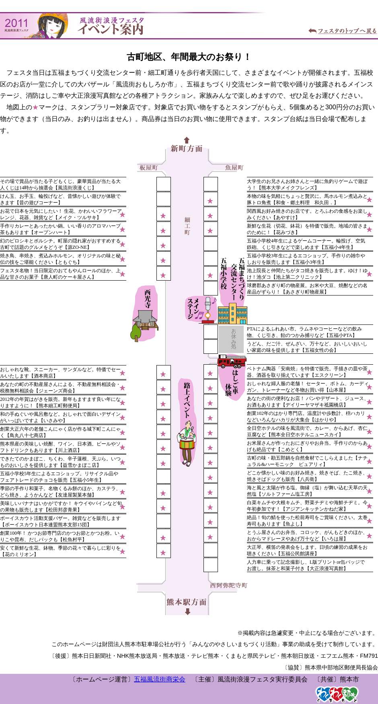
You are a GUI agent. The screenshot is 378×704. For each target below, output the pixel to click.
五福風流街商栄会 (159, 679)
